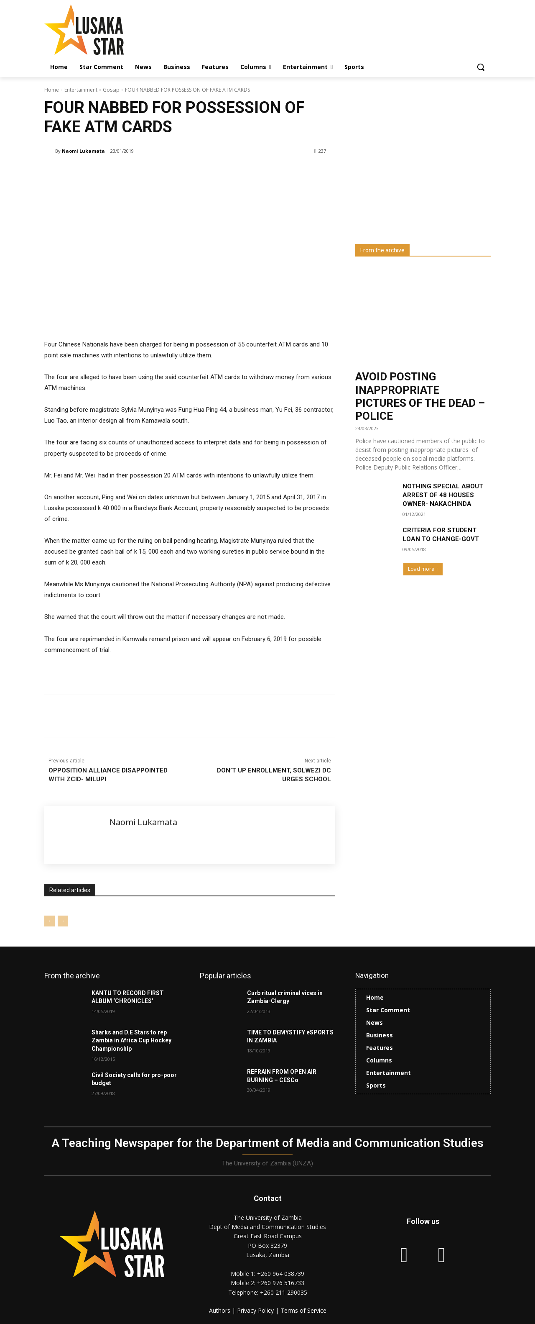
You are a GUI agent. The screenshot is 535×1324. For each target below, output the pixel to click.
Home (51, 89)
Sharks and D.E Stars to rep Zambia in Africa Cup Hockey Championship (131, 1040)
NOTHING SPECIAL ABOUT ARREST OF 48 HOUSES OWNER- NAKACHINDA (443, 495)
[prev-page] (49, 921)
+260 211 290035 (283, 1292)
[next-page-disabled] (63, 921)
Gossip (111, 89)
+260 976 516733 (280, 1283)
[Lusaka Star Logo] (111, 29)
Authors (220, 1310)
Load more (423, 568)
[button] (481, 67)
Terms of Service (303, 1310)
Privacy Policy (256, 1310)
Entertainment (80, 89)
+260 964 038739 (280, 1274)
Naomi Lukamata (83, 151)
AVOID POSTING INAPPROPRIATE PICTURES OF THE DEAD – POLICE (420, 396)
